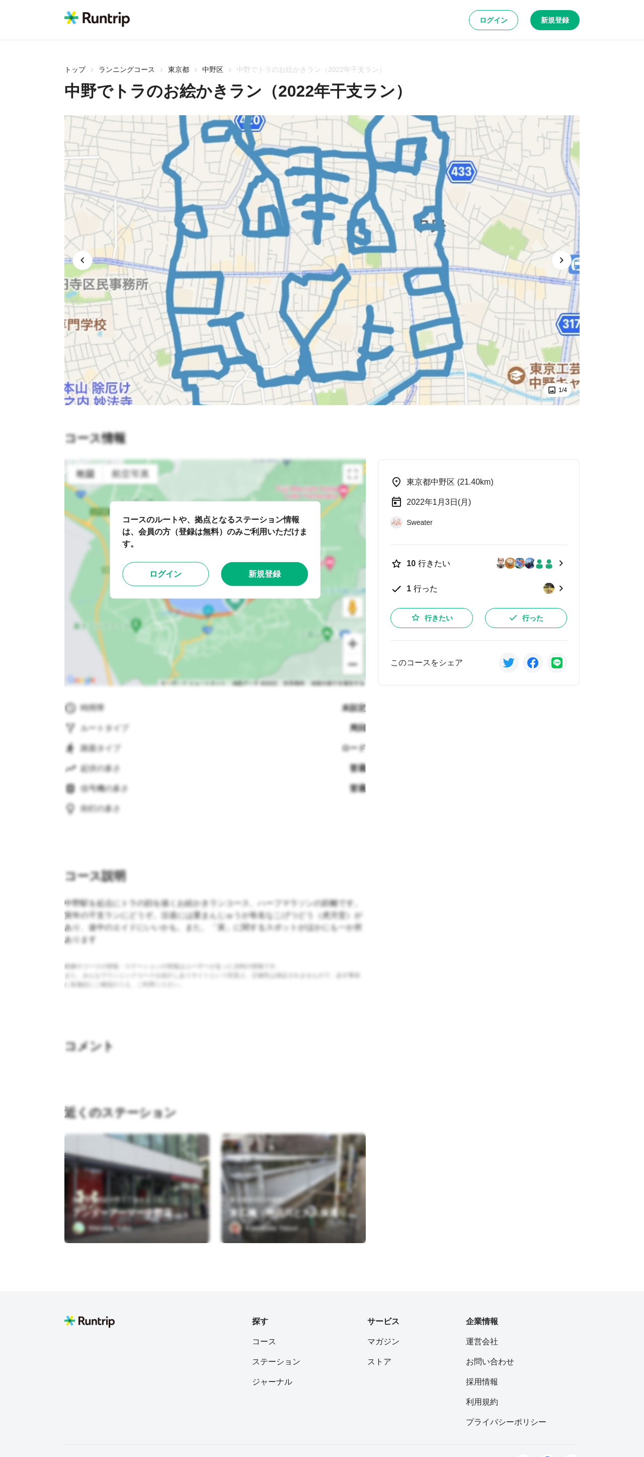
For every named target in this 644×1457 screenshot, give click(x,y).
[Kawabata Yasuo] (263, 1228)
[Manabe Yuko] (101, 1228)
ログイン (493, 20)
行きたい (432, 617)
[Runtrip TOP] (97, 19)
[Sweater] (411, 522)
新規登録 (555, 20)
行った (525, 617)
